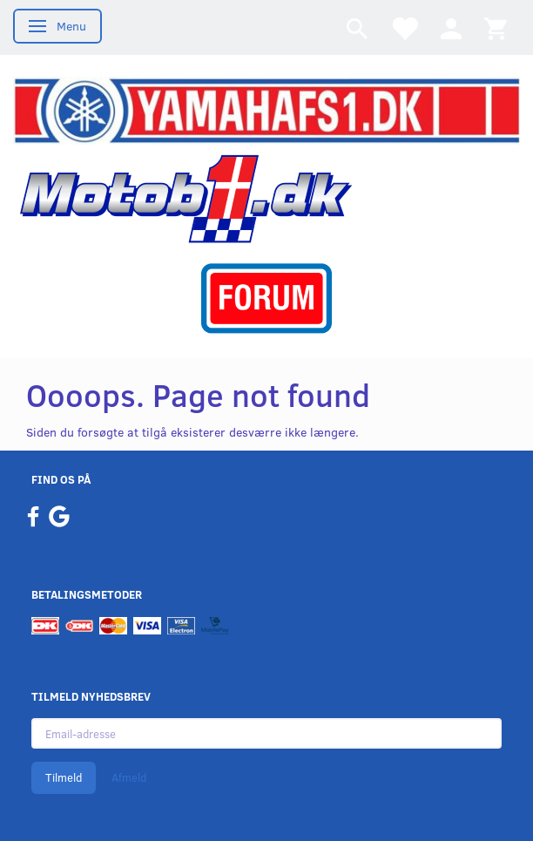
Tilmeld (63, 777)
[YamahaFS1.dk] (266, 109)
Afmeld (128, 777)
